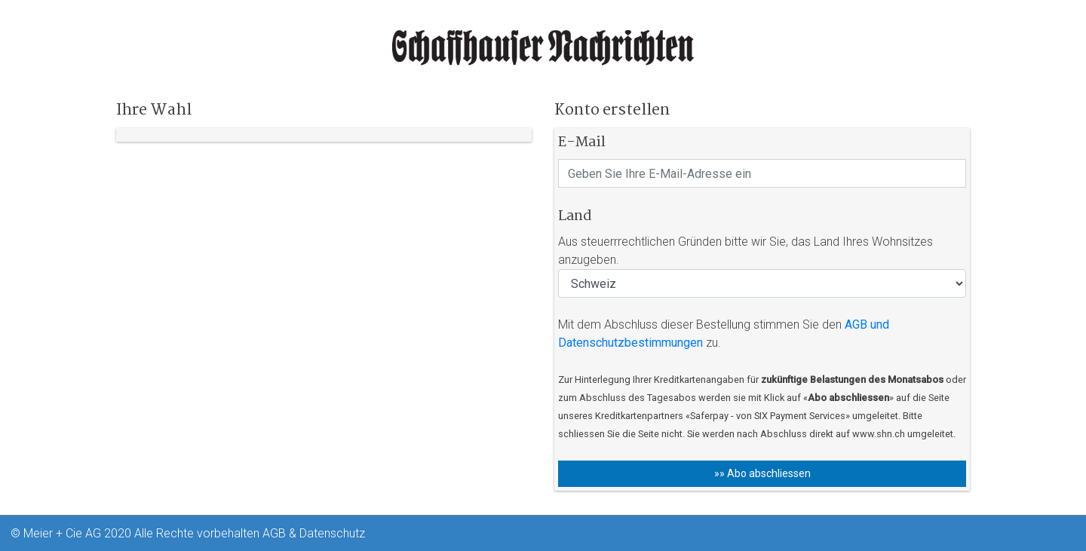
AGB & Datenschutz (313, 533)
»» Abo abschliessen (762, 473)
